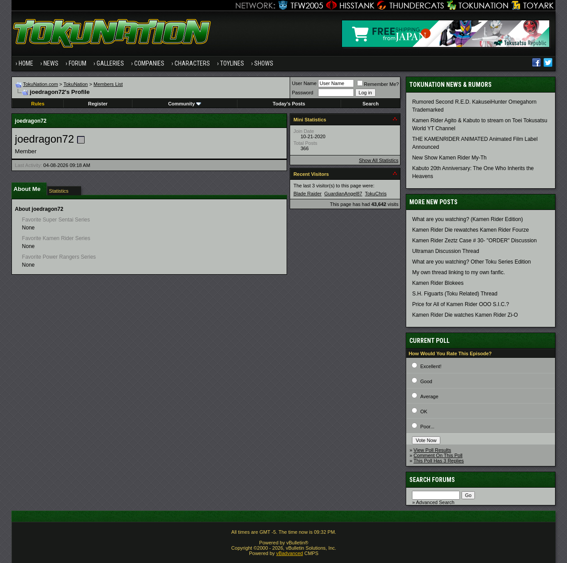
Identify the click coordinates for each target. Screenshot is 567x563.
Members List (108, 84)
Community (184, 103)
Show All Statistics (378, 160)
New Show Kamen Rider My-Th (449, 158)
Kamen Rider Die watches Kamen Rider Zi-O (465, 315)
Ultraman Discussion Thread (445, 251)
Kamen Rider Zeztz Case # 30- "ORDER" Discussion (474, 240)
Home (26, 63)
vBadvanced (289, 553)
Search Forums (432, 479)
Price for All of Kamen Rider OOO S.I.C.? (460, 304)
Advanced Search (435, 502)
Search (370, 103)
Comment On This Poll (438, 455)
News (50, 63)
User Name (304, 83)
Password (302, 92)
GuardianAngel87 (343, 193)
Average (429, 396)
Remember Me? (378, 84)
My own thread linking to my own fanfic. (458, 272)
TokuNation (75, 84)
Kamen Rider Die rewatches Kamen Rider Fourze (470, 230)
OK (423, 411)
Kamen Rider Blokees (437, 283)
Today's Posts (289, 103)
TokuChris (376, 193)
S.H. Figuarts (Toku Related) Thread (454, 294)
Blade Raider (307, 193)
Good (426, 381)
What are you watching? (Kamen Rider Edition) (467, 219)
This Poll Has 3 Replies (438, 460)
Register (98, 103)
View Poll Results (432, 450)
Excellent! (431, 366)
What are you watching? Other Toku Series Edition (471, 262)
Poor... (427, 426)
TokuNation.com (40, 84)
